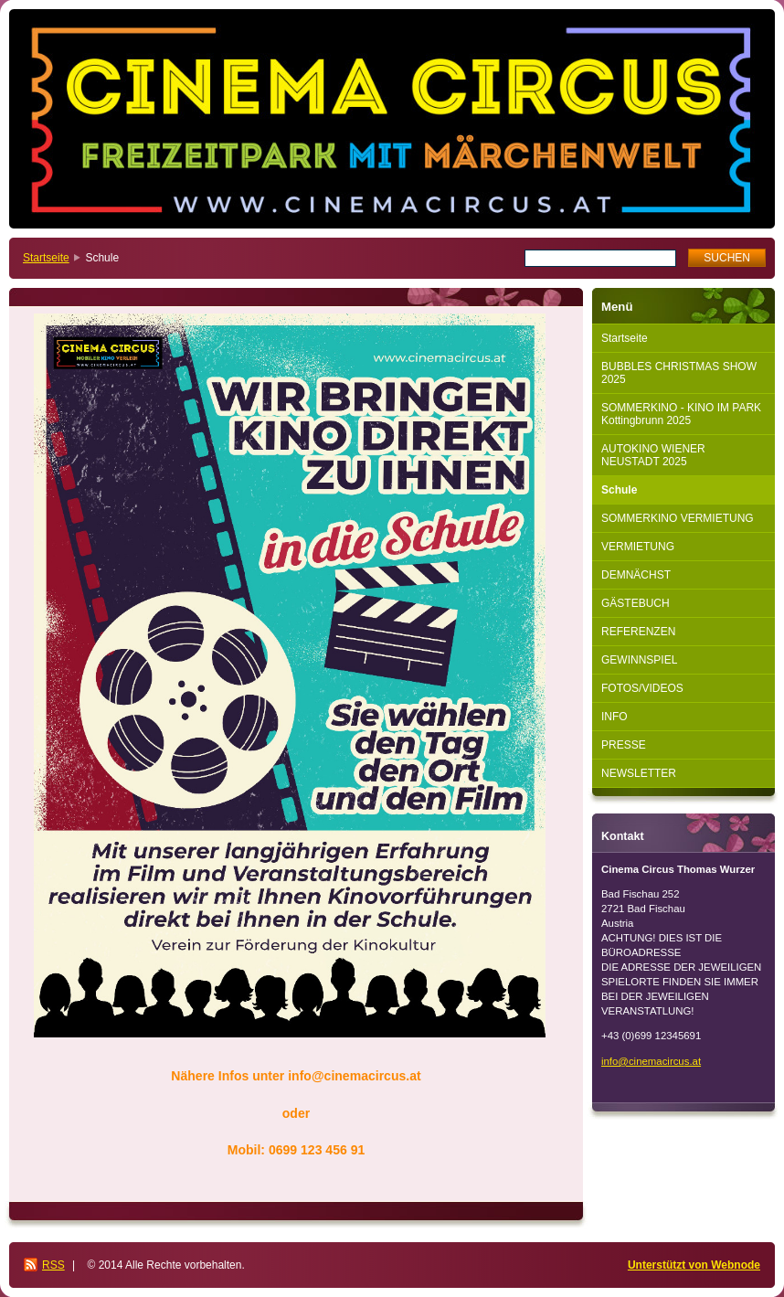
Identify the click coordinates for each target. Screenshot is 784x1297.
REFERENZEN (638, 631)
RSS (53, 1265)
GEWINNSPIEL (639, 660)
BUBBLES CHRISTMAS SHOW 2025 (679, 373)
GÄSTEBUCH (635, 603)
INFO (614, 716)
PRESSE (623, 745)
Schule (619, 490)
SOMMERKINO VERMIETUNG (677, 518)
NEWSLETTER (638, 773)
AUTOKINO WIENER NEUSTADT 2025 (653, 455)
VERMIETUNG (637, 546)
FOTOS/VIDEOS (642, 688)
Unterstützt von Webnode (694, 1265)
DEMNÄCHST (636, 575)
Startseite (46, 257)
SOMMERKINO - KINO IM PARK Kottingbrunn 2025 (681, 414)
